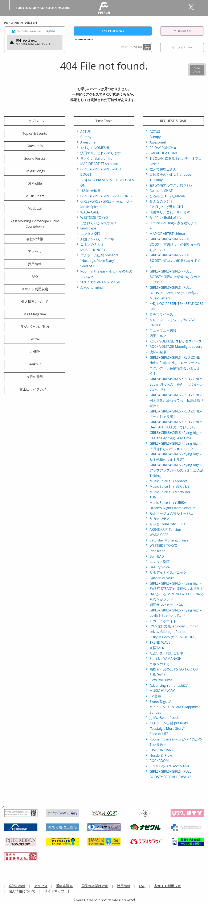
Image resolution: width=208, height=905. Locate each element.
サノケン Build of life (96, 158)
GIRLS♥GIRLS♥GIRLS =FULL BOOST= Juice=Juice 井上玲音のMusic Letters (174, 292)
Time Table (104, 121)
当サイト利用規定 (34, 289)
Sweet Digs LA (160, 701)
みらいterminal (92, 287)
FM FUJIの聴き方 (182, 31)
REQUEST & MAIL (173, 121)
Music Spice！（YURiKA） (169, 502)
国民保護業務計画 (94, 886)
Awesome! (88, 142)
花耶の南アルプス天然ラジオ (171, 185)
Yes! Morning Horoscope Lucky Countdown (35, 224)
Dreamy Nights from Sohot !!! (172, 508)
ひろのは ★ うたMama (167, 196)
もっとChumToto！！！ (168, 524)
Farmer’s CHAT (161, 190)
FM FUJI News (113, 31)
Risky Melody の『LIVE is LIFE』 (174, 637)
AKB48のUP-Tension (165, 529)
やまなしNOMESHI (94, 147)
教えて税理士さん (163, 169)
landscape (88, 228)
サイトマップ (54, 891)
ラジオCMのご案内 (34, 326)
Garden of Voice (162, 578)
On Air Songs (35, 171)
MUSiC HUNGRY (92, 250)
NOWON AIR (196, 70)
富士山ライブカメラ (35, 389)
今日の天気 (34, 376)
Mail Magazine (34, 314)
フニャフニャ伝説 (163, 330)
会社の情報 (34, 239)
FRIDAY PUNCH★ (163, 147)
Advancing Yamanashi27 (169, 685)
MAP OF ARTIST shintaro (99, 163)
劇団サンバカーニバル (97, 239)
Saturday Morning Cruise (169, 540)
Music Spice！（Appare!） (170, 481)
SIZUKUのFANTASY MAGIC (100, 282)
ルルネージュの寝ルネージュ (171, 513)
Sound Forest (34, 158)
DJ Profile (35, 183)
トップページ (35, 121)
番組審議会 (64, 886)
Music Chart (34, 196)
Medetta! (35, 208)
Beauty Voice (160, 567)
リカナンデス (160, 518)
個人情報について (34, 301)
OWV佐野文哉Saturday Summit (174, 626)
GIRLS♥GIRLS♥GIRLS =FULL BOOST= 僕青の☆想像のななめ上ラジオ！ (175, 276)
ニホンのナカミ (92, 244)
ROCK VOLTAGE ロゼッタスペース (176, 341)
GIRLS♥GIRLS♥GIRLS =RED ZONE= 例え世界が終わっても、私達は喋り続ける (176, 400)
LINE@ (35, 351)
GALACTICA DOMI (163, 153)
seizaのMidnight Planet (167, 631)
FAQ (34, 276)
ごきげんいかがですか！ (98, 223)
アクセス (34, 251)
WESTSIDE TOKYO (94, 217)
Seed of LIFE (89, 266)
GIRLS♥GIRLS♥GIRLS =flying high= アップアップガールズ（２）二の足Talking (176, 470)
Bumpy (85, 136)
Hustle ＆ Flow (161, 755)
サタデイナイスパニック (168, 572)
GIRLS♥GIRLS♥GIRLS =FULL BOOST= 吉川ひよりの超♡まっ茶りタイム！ (175, 244)
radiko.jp (34, 364)
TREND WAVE (160, 642)
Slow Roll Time (161, 680)
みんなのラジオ (161, 201)
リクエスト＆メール (182, 47)
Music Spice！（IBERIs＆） (170, 486)
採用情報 (34, 264)
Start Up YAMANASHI (166, 658)
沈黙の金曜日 (90, 190)
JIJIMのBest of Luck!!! (165, 717)
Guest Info (34, 146)
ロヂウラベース (161, 314)
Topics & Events (35, 133)
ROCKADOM (159, 760)
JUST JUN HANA (162, 750)
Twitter (34, 339)
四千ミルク (158, 335)
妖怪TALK (157, 647)
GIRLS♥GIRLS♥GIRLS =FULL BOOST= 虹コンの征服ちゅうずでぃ (175, 260)
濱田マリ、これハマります (100, 153)
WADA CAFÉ (89, 212)
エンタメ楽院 (90, 233)
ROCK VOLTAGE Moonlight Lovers (176, 346)
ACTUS (85, 131)
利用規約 (51, 31)
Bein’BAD (157, 556)
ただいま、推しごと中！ (168, 653)
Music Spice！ (91, 206)
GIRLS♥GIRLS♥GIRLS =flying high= (106, 201)
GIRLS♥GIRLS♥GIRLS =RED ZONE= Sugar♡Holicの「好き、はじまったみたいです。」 (176, 384)
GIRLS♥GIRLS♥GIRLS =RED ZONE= (106, 196)
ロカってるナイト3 (164, 621)
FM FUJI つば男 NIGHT (166, 206)
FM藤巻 (155, 696)
